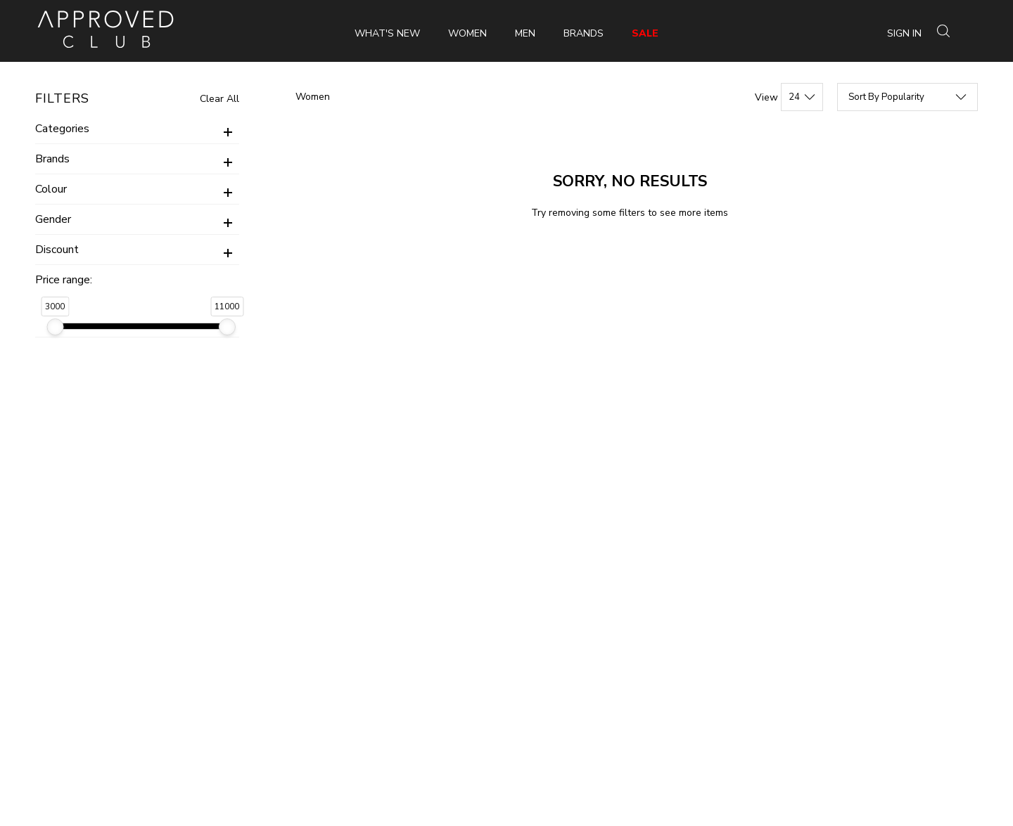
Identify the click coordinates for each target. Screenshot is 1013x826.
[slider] (54, 326)
